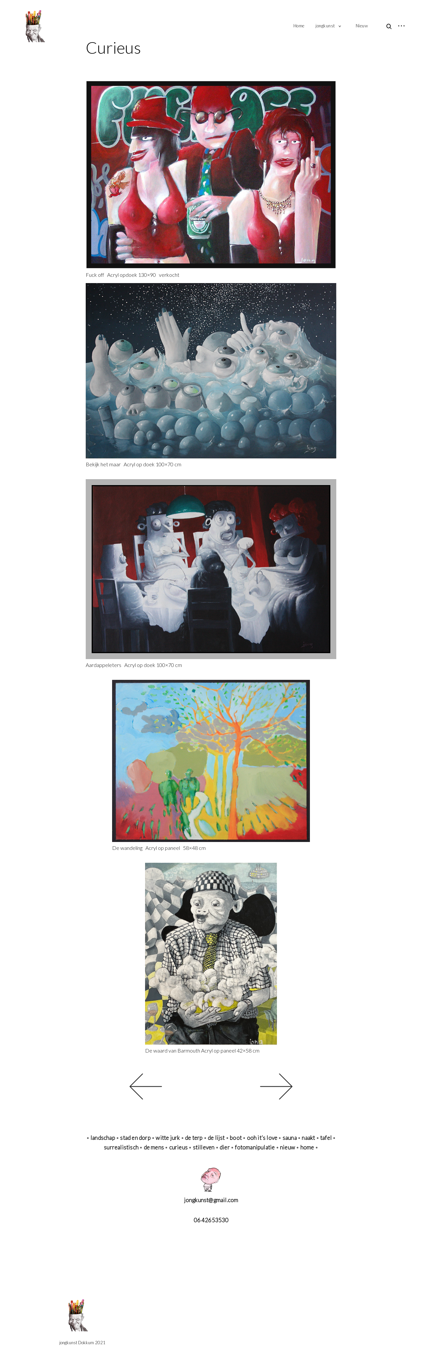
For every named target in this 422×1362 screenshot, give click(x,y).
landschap (102, 1137)
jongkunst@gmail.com (211, 1200)
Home (299, 25)
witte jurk (168, 1137)
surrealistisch (121, 1147)
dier (225, 1147)
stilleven (204, 1147)
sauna (290, 1137)
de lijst (216, 1137)
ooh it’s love (262, 1137)
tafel (326, 1137)
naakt (308, 1137)
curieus (178, 1147)
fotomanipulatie (255, 1147)
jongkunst (325, 25)
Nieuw (362, 25)
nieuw (287, 1147)
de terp (193, 1137)
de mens (154, 1147)
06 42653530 (211, 1220)
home (307, 1147)
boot (236, 1137)
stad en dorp (135, 1137)
